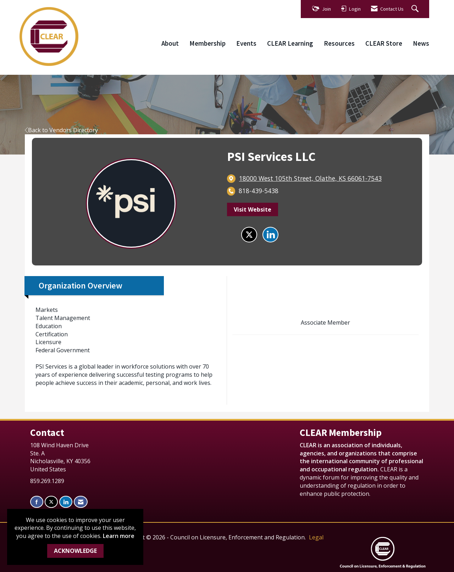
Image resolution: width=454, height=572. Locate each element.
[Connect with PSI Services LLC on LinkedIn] (270, 234)
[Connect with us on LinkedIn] (65, 502)
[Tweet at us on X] (51, 502)
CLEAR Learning (290, 43)
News (421, 43)
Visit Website (252, 209)
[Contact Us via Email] (81, 502)
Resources (339, 43)
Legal (316, 537)
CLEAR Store (383, 43)
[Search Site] (415, 9)
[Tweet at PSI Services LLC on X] (249, 234)
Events (246, 43)
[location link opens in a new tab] (310, 178)
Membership (207, 43)
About (170, 43)
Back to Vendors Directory (61, 130)
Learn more (118, 536)
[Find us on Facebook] (36, 502)
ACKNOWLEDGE (75, 551)
